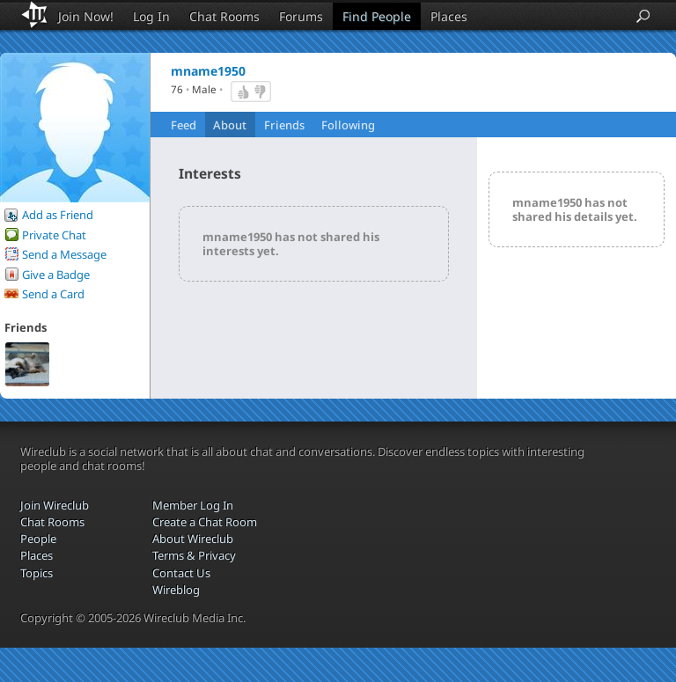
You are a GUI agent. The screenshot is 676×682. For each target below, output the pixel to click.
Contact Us (181, 573)
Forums (301, 16)
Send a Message (64, 254)
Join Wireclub (54, 505)
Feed (183, 125)
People (38, 539)
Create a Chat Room (204, 522)
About (229, 125)
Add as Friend (57, 215)
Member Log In (192, 505)
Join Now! (86, 16)
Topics (36, 573)
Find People (376, 16)
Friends (284, 125)
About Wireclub (192, 539)
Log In (151, 16)
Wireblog (176, 590)
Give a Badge (56, 274)
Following (348, 125)
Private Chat (54, 235)
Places (448, 16)
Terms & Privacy (194, 555)
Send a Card (53, 294)
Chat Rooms (224, 16)
